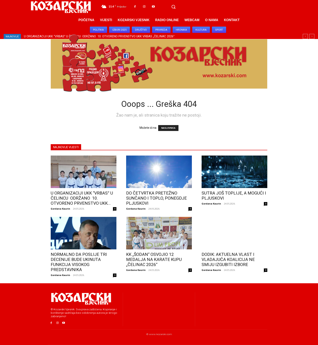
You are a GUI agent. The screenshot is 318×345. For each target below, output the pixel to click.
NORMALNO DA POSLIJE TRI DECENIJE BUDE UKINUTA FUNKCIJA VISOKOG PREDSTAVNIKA (79, 262)
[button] (173, 6)
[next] (311, 36)
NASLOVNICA (168, 128)
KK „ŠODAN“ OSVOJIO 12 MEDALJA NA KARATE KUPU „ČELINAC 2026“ (154, 259)
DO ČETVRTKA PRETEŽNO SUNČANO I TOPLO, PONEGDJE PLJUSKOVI (156, 198)
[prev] (305, 36)
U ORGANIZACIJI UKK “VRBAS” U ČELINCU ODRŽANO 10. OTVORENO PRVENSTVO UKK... (82, 198)
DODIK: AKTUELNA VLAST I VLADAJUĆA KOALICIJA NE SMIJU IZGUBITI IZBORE (228, 259)
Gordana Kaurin (60, 208)
